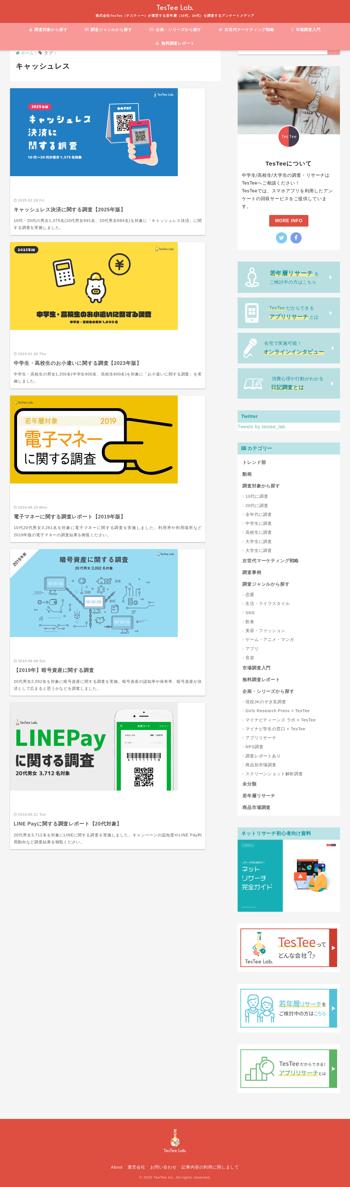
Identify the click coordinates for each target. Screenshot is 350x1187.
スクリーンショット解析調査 (274, 773)
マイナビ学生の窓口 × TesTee (275, 728)
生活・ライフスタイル (267, 603)
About (117, 1167)
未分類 (249, 784)
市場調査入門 (306, 29)
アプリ (252, 648)
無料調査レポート (174, 43)
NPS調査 (254, 746)
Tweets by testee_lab (262, 426)
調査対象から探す (48, 29)
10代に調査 (256, 496)
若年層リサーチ (258, 795)
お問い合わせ (163, 1167)
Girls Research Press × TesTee (277, 710)
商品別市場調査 (260, 764)
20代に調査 (256, 505)
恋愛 (249, 594)
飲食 (249, 621)
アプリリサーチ (260, 737)
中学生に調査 (258, 523)
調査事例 (251, 572)
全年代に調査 (258, 514)
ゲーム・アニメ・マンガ (269, 639)
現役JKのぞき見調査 (265, 701)
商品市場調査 (256, 807)
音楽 (249, 657)
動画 (247, 474)
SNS (250, 612)
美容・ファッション (265, 630)
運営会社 (136, 1167)
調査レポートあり (263, 755)
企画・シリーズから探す (175, 29)
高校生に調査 (258, 532)
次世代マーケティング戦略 (247, 29)
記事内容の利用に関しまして (210, 1167)
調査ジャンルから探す (108, 29)
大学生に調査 (258, 541)
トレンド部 (254, 462)
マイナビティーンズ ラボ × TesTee (280, 719)
